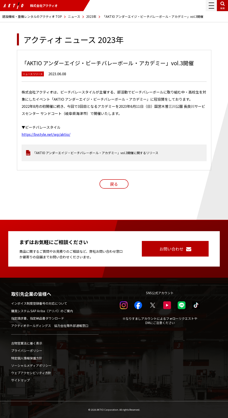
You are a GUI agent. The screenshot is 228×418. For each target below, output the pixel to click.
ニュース (74, 16)
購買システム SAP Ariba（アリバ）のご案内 (42, 311)
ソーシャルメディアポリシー (31, 365)
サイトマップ (20, 380)
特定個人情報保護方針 (26, 358)
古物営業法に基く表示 (26, 343)
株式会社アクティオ (30, 5)
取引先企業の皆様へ (31, 294)
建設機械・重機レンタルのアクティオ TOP (32, 16)
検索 (222, 8)
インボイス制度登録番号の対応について (39, 303)
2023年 (91, 16)
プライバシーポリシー (26, 351)
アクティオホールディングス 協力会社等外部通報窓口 (49, 326)
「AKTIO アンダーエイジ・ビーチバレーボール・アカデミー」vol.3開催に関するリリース (95, 153)
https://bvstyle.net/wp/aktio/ (46, 134)
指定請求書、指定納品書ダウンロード (37, 318)
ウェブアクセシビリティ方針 (31, 373)
